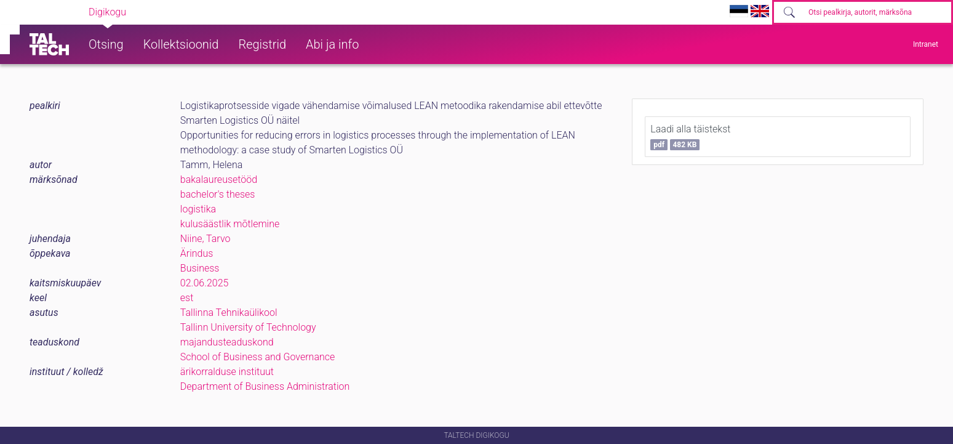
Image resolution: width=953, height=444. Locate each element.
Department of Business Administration (265, 386)
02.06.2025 (204, 283)
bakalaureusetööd (218, 179)
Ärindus (196, 253)
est (187, 298)
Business (200, 268)
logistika (198, 209)
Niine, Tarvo (205, 238)
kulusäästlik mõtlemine (229, 224)
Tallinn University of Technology (248, 327)
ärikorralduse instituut (227, 371)
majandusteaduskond (227, 342)
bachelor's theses (217, 194)
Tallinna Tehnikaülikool (228, 312)
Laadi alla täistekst (690, 136)
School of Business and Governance (257, 357)
